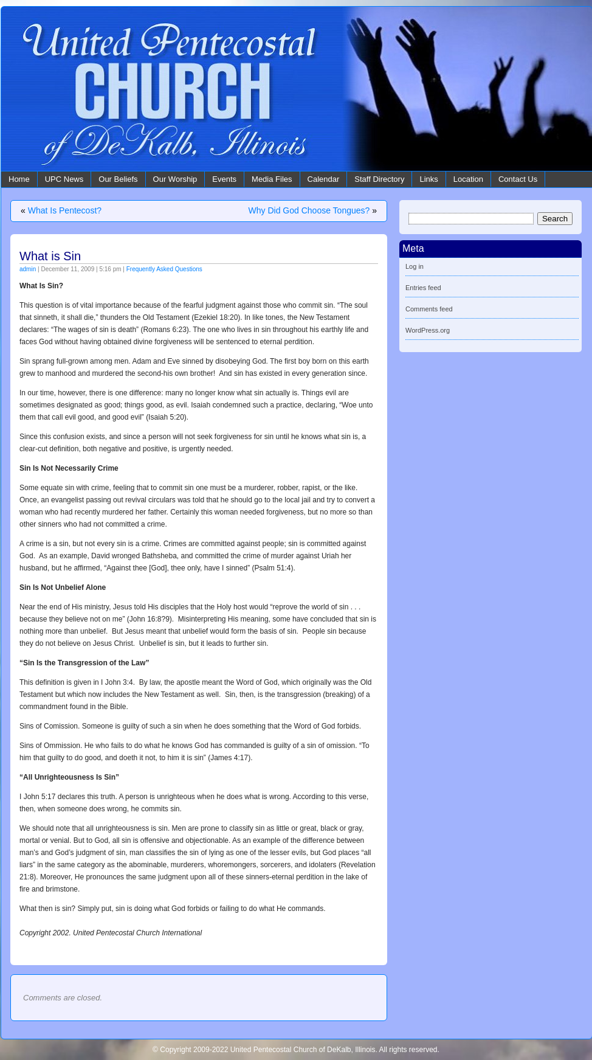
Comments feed (429, 309)
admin (27, 269)
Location (468, 179)
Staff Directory (379, 179)
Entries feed (423, 287)
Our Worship (175, 179)
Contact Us (517, 179)
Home (19, 179)
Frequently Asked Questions (164, 269)
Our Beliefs (117, 179)
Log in (414, 266)
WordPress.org (427, 330)
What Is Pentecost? (65, 210)
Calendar (324, 179)
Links (428, 179)
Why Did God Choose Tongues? (309, 210)
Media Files (272, 179)
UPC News (64, 179)
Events (224, 179)
